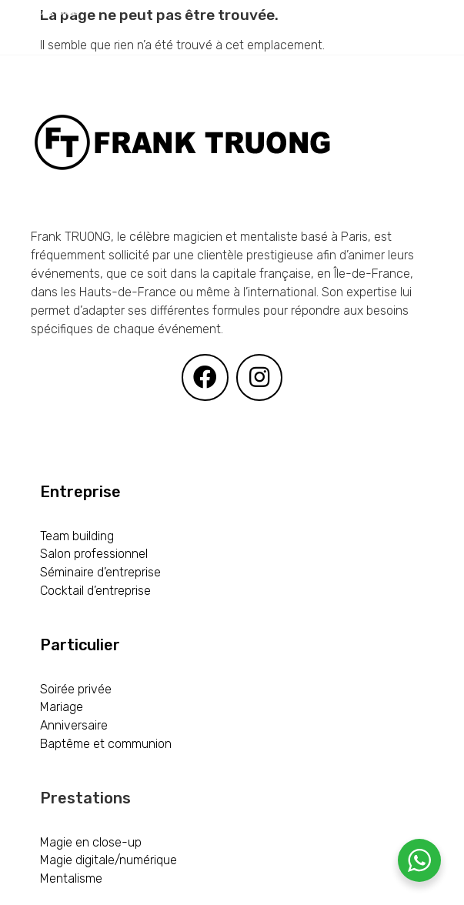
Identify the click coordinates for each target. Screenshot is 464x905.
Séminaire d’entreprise (100, 572)
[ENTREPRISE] (103, 81)
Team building (77, 536)
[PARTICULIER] (216, 81)
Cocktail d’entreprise (95, 590)
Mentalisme (71, 878)
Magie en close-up (91, 842)
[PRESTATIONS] (213, 38)
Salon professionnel (94, 553)
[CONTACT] (225, 125)
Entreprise (80, 492)
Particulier (80, 645)
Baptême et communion (106, 743)
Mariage (61, 707)
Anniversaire (74, 725)
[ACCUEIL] (108, 38)
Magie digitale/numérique (108, 860)
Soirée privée (76, 689)
